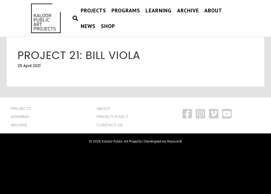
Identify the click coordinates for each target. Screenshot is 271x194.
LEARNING (20, 116)
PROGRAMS (125, 10)
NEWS (88, 26)
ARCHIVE (19, 125)
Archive (188, 10)
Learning (158, 10)
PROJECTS (93, 10)
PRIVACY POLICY (112, 116)
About (213, 10)
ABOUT (103, 108)
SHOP (108, 26)
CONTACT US (110, 125)
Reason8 (174, 141)
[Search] (74, 18)
